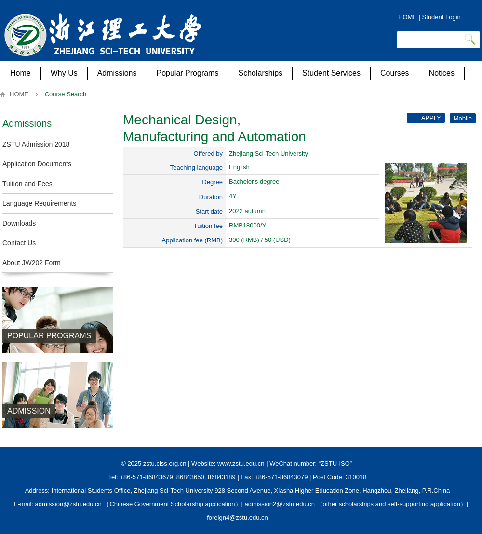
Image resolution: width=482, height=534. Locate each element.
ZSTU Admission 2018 (35, 144)
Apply (425, 117)
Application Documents (36, 164)
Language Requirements (39, 203)
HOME (407, 17)
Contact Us (19, 243)
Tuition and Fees (27, 183)
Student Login (441, 17)
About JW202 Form (31, 263)
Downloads (19, 223)
